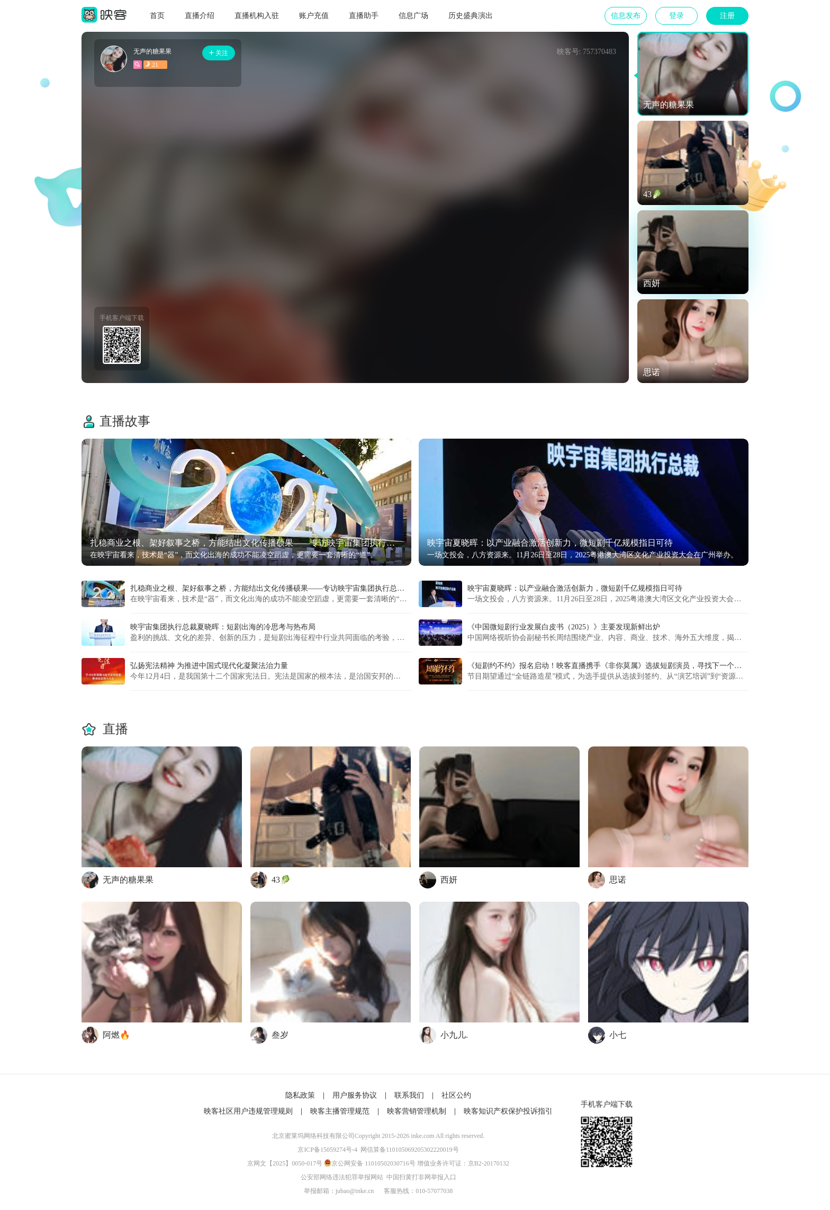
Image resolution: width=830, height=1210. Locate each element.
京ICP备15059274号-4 (327, 1149)
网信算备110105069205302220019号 (409, 1149)
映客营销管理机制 (416, 1111)
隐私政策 (300, 1095)
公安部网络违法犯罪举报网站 (342, 1177)
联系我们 (409, 1095)
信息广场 (413, 16)
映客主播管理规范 (339, 1111)
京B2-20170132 (488, 1163)
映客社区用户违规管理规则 (248, 1111)
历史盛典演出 (470, 16)
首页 (157, 16)
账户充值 (314, 16)
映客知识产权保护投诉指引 (508, 1111)
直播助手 (363, 16)
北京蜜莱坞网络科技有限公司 (313, 1136)
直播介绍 (199, 16)
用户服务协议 (354, 1095)
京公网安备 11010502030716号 (373, 1163)
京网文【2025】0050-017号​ (284, 1163)
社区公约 (456, 1095)
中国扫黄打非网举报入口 (421, 1177)
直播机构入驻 (256, 16)
